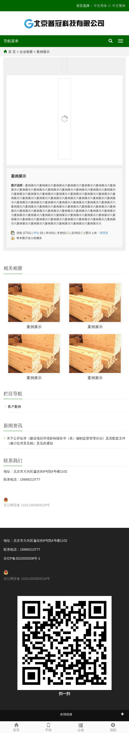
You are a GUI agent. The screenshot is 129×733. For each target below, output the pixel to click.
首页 (16, 726)
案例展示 (34, 327)
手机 (48, 726)
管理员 (104, 233)
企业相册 (26, 52)
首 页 (12, 52)
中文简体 (100, 6)
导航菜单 (11, 41)
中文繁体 (118, 6)
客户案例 (14, 406)
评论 (36, 233)
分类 (80, 727)
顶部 (113, 726)
